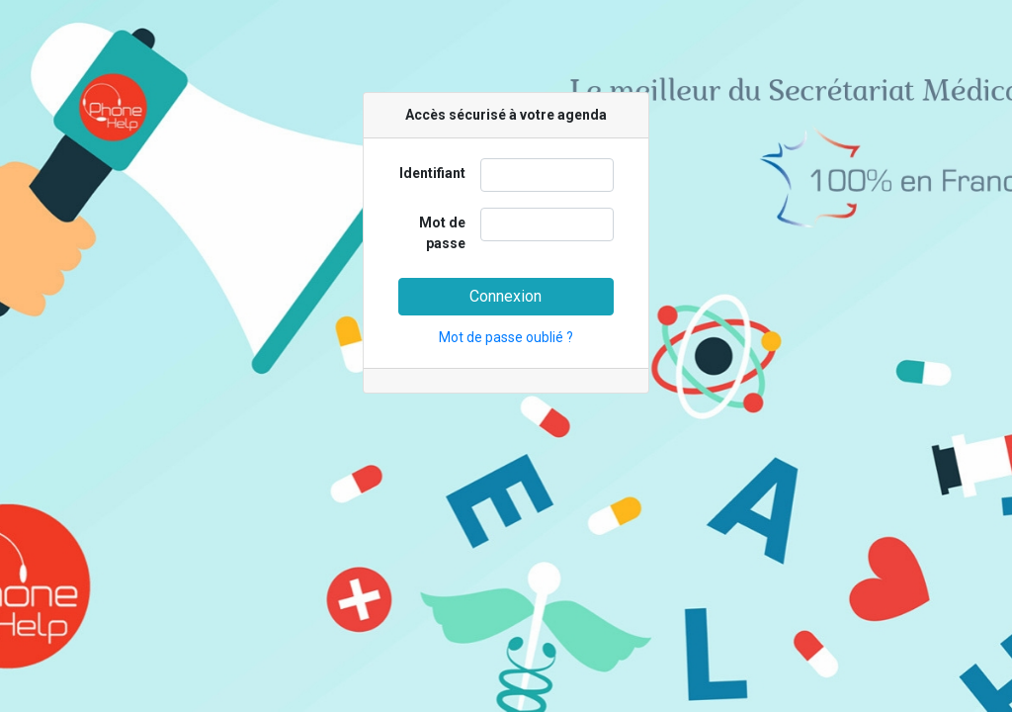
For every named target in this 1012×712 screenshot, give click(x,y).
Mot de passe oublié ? (506, 337)
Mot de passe (442, 233)
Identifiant (432, 173)
